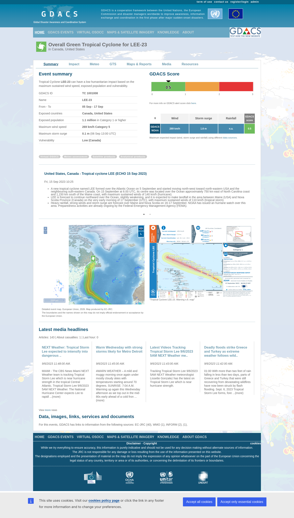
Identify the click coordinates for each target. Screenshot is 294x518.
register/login (239, 1)
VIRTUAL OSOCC (90, 32)
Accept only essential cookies (241, 502)
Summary (50, 64)
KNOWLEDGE (168, 32)
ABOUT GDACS (194, 437)
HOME (40, 32)
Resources (190, 64)
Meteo (94, 64)
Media (166, 64)
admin (255, 1)
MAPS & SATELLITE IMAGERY (130, 32)
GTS (113, 64)
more (48, 410)
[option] (148, 189)
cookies (255, 443)
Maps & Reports (139, 64)
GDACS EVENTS (61, 32)
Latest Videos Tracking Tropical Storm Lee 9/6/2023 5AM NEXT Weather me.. (171, 351)
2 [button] (150, 214)
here (193, 103)
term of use (204, 1)
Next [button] (256, 189)
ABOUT (188, 32)
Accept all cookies (199, 502)
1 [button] (144, 214)
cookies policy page (103, 500)
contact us (221, 1)
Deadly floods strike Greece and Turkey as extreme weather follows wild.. (225, 351)
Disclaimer (133, 443)
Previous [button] (38, 189)
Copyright (150, 443)
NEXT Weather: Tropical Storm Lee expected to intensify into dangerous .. (65, 351)
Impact (74, 64)
